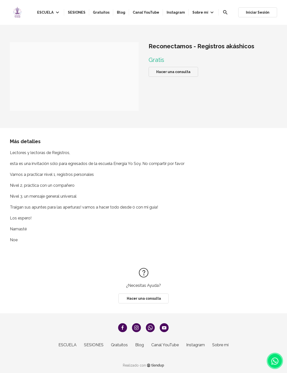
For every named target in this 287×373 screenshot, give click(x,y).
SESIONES (94, 345)
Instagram (195, 345)
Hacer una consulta (173, 72)
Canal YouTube (165, 345)
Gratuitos (119, 345)
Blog (139, 345)
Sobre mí (220, 345)
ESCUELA (67, 345)
